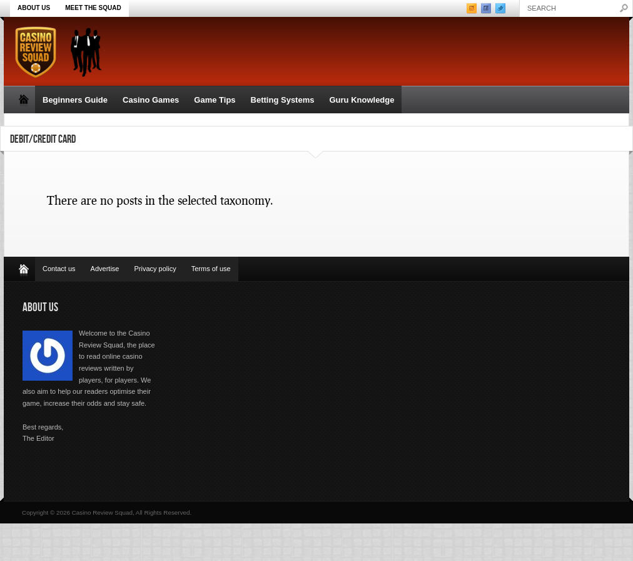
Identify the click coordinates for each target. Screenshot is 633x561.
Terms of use (211, 268)
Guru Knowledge (361, 100)
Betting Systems (283, 100)
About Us (34, 7)
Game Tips (214, 100)
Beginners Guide (75, 100)
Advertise (105, 268)
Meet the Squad (93, 7)
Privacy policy (155, 268)
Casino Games (151, 100)
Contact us (59, 268)
